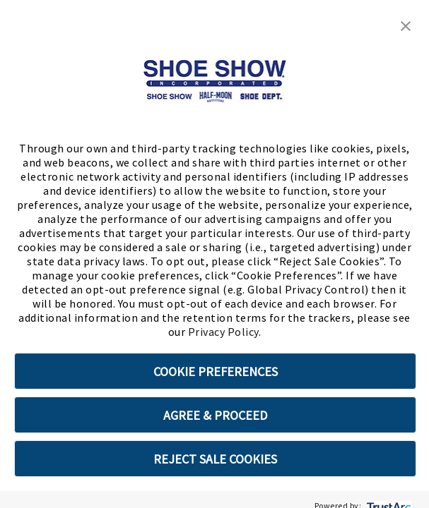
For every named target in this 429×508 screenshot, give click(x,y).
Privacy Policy (223, 332)
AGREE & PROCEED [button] (215, 415)
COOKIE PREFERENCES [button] (215, 371)
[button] (406, 24)
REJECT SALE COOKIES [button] (215, 459)
